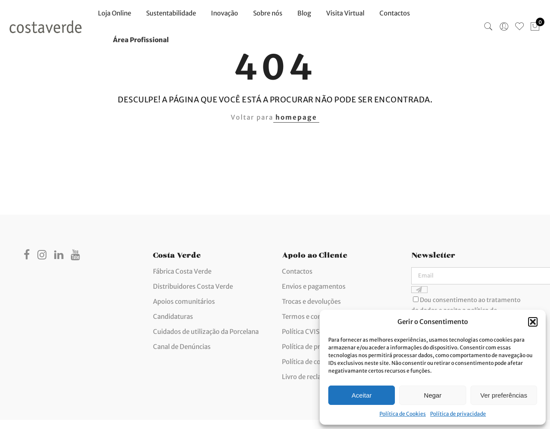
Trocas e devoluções (311, 301)
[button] (533, 322)
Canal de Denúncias (182, 347)
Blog (304, 13)
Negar (433, 395)
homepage (296, 117)
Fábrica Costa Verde (182, 271)
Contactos (394, 13)
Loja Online (114, 13)
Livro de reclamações (313, 377)
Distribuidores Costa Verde (193, 286)
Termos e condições (311, 316)
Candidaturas (173, 316)
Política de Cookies (402, 413)
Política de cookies (309, 362)
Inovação (224, 13)
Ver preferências (503, 395)
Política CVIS (300, 331)
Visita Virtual (345, 13)
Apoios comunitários (184, 301)
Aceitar (361, 395)
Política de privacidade (458, 413)
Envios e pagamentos (313, 286)
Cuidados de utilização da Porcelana (206, 331)
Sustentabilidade (171, 13)
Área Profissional (141, 40)
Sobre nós (267, 13)
